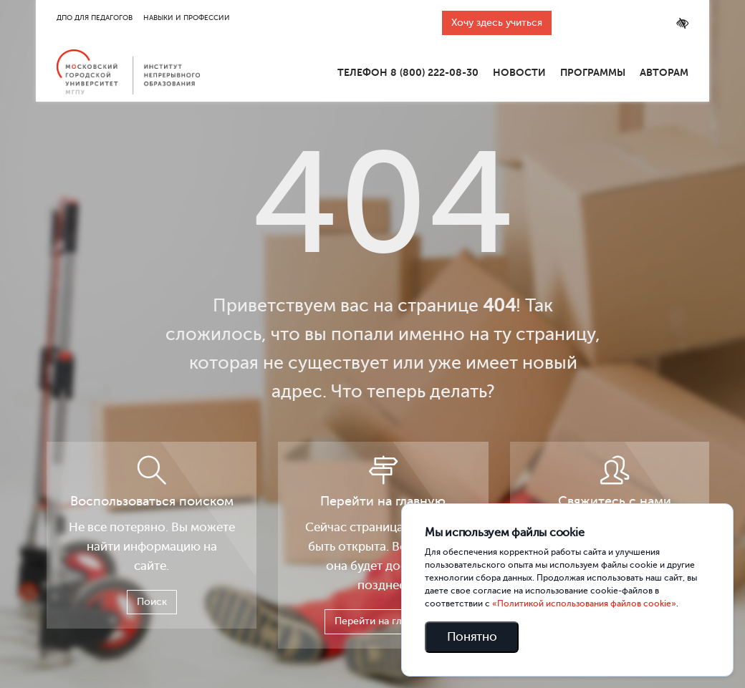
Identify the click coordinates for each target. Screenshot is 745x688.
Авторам (664, 72)
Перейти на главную (383, 621)
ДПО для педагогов (95, 17)
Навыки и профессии (186, 17)
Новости (519, 72)
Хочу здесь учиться (496, 22)
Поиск (152, 601)
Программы (592, 72)
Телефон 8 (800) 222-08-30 (408, 72)
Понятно (472, 637)
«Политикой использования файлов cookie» (584, 604)
